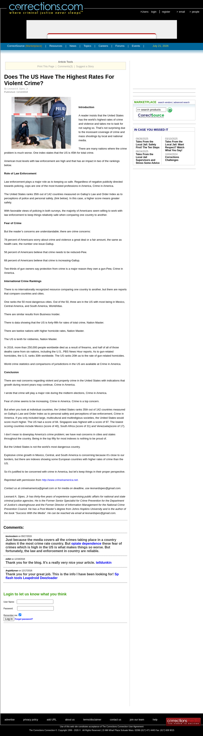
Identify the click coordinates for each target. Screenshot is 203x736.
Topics (87, 45)
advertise (10, 719)
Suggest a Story (85, 66)
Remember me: (11, 615)
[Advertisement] (39, 667)
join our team (137, 719)
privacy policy (30, 719)
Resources (55, 45)
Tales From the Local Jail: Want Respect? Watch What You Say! (174, 146)
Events (136, 45)
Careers (103, 45)
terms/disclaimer (92, 719)
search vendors (165, 102)
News (73, 45)
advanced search (182, 102)
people (195, 11)
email (182, 11)
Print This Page (45, 66)
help (155, 719)
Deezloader (48, 578)
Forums (119, 45)
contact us (115, 719)
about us (70, 719)
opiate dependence (86, 543)
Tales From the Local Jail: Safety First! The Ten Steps (147, 144)
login (153, 11)
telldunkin (104, 562)
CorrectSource (24, 45)
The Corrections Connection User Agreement (123, 726)
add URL (51, 719)
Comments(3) (65, 66)
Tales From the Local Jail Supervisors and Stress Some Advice (148, 158)
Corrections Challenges (172, 159)
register (166, 11)
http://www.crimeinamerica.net (60, 479)
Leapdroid (31, 578)
